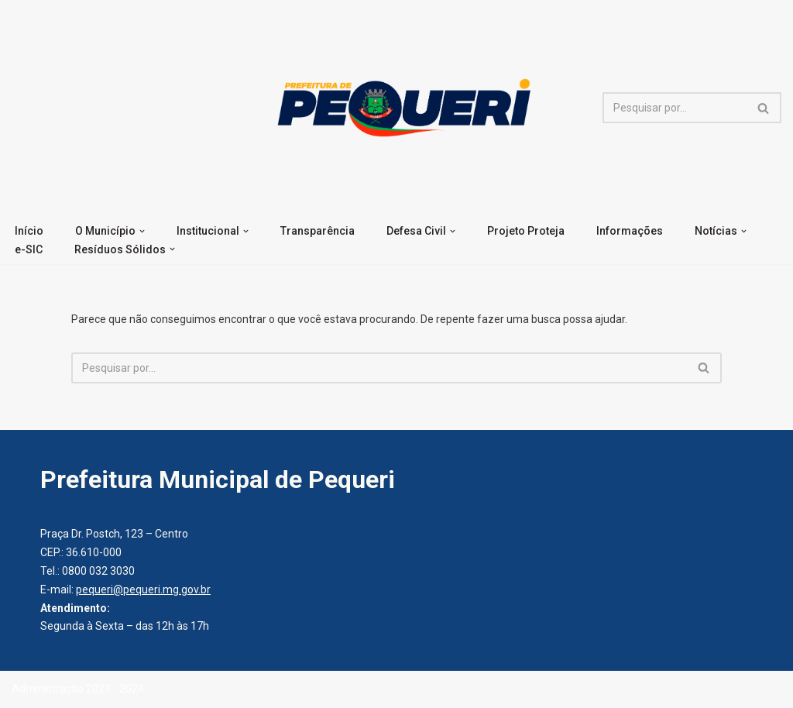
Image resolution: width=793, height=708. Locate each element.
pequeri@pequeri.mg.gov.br (143, 589)
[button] (142, 231)
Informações (629, 231)
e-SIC (29, 249)
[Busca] (674, 107)
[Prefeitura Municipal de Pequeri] (401, 107)
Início (29, 231)
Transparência (317, 231)
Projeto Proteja (526, 231)
